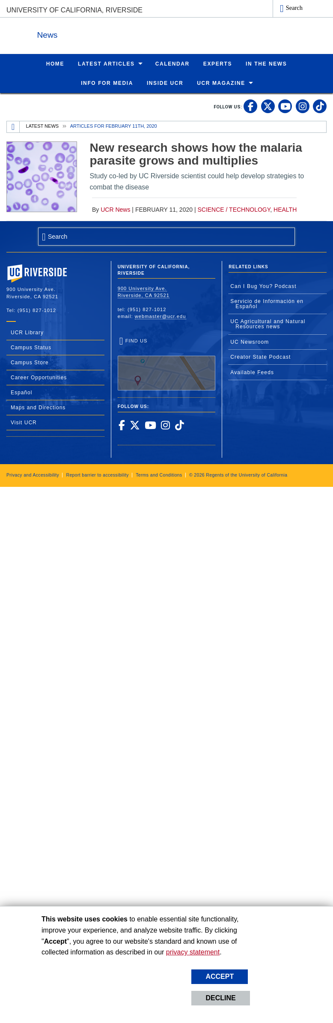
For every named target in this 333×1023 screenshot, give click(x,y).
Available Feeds (252, 372)
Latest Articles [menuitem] (106, 63)
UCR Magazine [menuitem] (221, 83)
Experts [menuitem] (217, 63)
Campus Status (31, 347)
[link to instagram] (302, 106)
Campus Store (30, 362)
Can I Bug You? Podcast (263, 286)
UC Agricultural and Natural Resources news (267, 323)
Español (21, 392)
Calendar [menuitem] (172, 63)
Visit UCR (24, 422)
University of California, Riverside (74, 10)
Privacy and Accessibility (32, 474)
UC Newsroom (249, 342)
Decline (220, 998)
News (100, 33)
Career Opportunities (39, 377)
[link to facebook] (250, 106)
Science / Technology (233, 209)
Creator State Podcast (260, 357)
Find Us (167, 364)
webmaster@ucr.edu (160, 315)
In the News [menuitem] (266, 63)
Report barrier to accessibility (97, 474)
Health (285, 209)
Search (294, 7)
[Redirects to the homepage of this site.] (13, 126)
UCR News (115, 209)
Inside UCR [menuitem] (165, 83)
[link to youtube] (285, 106)
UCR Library (27, 332)
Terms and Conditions (159, 474)
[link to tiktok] (320, 106)
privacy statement (193, 952)
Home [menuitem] (55, 63)
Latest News (42, 125)
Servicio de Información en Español (266, 303)
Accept (219, 976)
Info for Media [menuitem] (107, 83)
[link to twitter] (268, 106)
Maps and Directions (38, 407)
